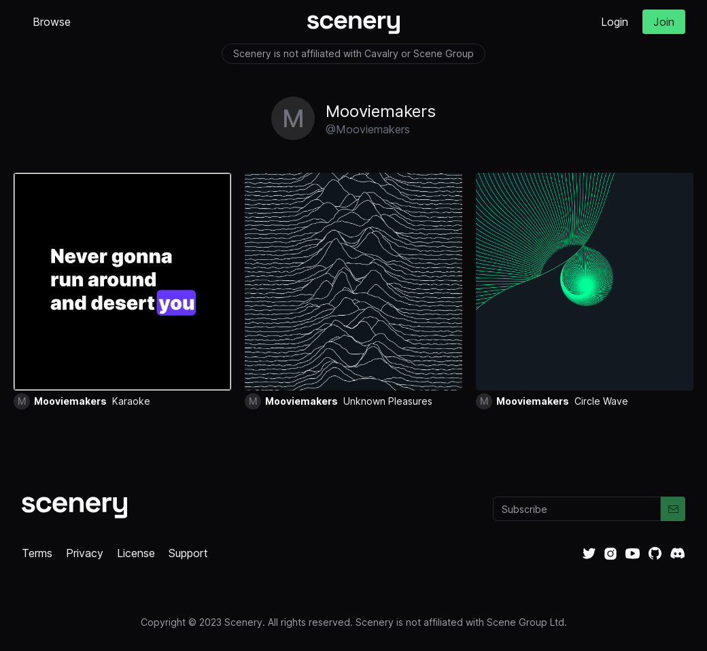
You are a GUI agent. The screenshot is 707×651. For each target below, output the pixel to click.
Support (188, 553)
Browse (52, 22)
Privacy (84, 553)
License (136, 553)
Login (614, 22)
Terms (37, 553)
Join (663, 22)
